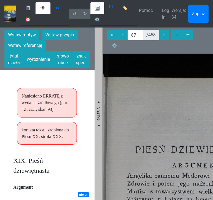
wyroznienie (38, 59)
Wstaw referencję (25, 45)
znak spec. (81, 59)
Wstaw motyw (22, 35)
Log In (165, 14)
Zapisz (198, 13)
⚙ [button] (114, 45)
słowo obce (63, 59)
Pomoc (146, 10)
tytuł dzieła (14, 59)
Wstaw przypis (59, 35)
